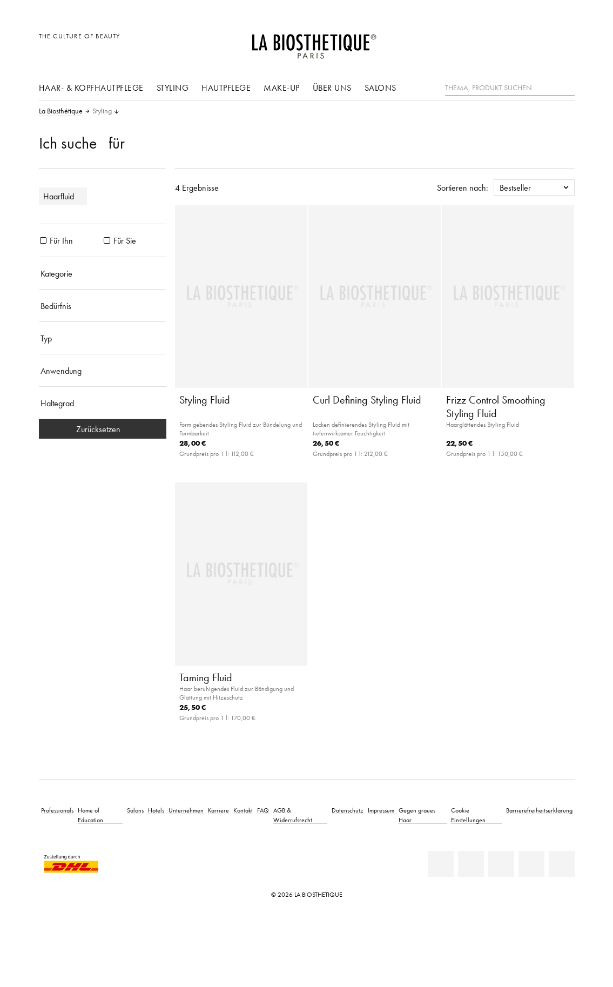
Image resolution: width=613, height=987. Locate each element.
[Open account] (538, 42)
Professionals (57, 810)
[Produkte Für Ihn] (43, 240)
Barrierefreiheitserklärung (539, 810)
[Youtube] (501, 864)
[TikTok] (562, 864)
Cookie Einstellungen (468, 815)
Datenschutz (347, 810)
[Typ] (102, 338)
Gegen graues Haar (417, 815)
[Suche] (566, 86)
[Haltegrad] (102, 403)
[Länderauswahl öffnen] (514, 42)
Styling (173, 87)
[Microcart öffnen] (563, 42)
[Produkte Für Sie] (107, 240)
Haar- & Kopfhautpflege (91, 87)
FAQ (263, 810)
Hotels (156, 810)
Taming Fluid (205, 677)
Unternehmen (186, 810)
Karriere (218, 810)
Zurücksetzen (102, 429)
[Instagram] (531, 864)
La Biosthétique (61, 111)
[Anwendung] (102, 370)
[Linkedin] (441, 864)
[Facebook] (471, 864)
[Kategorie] (102, 273)
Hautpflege (226, 87)
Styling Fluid (204, 399)
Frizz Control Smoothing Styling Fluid (495, 406)
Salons (380, 87)
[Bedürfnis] (102, 306)
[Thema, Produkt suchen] (510, 88)
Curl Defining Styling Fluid (367, 399)
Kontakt (243, 810)
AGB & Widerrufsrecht (292, 815)
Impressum (381, 810)
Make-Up (282, 87)
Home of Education (90, 815)
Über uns (332, 87)
